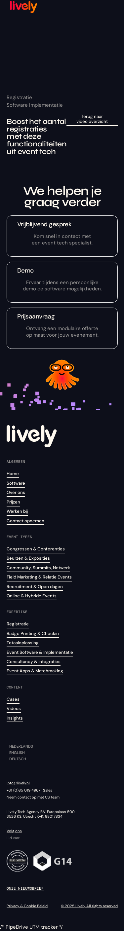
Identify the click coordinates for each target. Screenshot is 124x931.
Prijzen (13, 502)
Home (13, 473)
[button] (112, 7)
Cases (13, 699)
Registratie (18, 624)
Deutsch (17, 759)
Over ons (16, 492)
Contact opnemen (25, 521)
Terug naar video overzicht (92, 119)
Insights (15, 718)
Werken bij (17, 511)
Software (16, 483)
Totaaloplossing (23, 643)
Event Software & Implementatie (40, 652)
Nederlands (21, 746)
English (17, 753)
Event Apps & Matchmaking (35, 671)
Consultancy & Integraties (34, 661)
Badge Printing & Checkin (33, 633)
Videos (14, 708)
